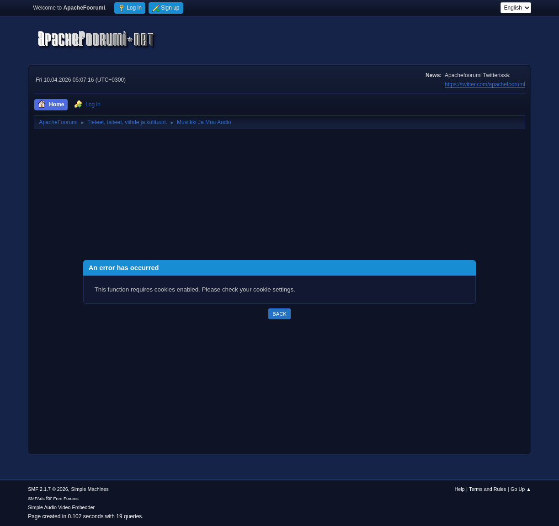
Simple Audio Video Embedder (61, 507)
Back (279, 314)
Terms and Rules (487, 489)
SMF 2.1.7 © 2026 (48, 489)
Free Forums (66, 498)
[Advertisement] (279, 196)
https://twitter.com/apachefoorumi (485, 84)
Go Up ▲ (521, 489)
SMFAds (36, 498)
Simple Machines (89, 489)
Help (459, 489)
